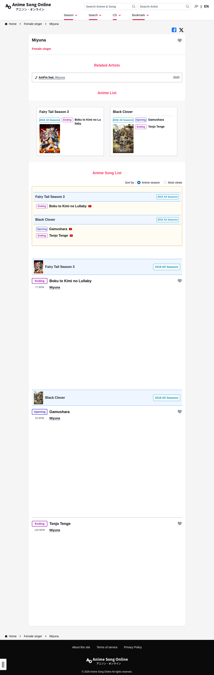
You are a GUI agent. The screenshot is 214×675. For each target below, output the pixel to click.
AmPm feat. (52, 77)
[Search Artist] (187, 6)
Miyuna (54, 24)
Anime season (151, 182)
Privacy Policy (133, 647)
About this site (81, 647)
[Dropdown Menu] (71, 16)
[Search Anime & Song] (133, 6)
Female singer (33, 24)
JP (196, 6)
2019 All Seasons (166, 266)
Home (11, 24)
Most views (175, 182)
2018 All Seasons (166, 397)
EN (206, 6)
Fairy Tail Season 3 (54, 112)
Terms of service (107, 647)
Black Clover (123, 112)
